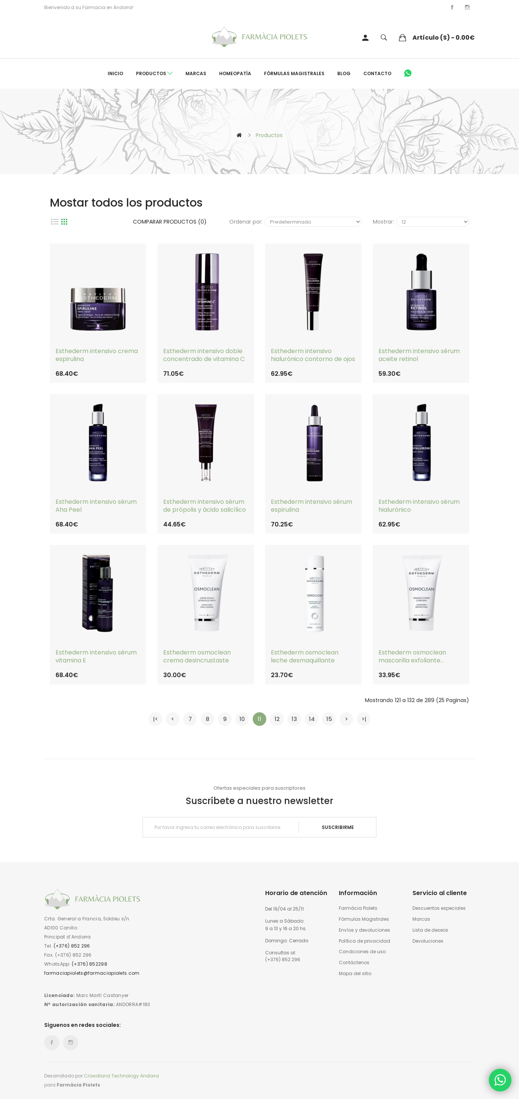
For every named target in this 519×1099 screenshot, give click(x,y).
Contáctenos (354, 963)
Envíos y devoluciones (364, 930)
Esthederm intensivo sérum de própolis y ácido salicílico (204, 506)
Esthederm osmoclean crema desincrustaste (197, 657)
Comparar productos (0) (170, 221)
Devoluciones (427, 941)
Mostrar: (383, 221)
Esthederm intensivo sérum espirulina (311, 506)
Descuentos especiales (439, 908)
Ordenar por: (246, 221)
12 (277, 719)
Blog (344, 73)
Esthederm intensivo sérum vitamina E (96, 657)
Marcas (195, 73)
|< (155, 719)
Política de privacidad (364, 941)
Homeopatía (235, 73)
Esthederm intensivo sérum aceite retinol (419, 355)
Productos (154, 73)
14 (312, 719)
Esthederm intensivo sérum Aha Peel (96, 506)
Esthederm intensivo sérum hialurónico (419, 506)
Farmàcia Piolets (358, 908)
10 (242, 719)
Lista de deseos (430, 930)
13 (294, 719)
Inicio (115, 73)
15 (329, 719)
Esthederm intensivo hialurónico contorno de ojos (313, 355)
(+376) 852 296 (72, 946)
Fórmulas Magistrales (294, 73)
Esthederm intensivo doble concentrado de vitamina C (204, 355)
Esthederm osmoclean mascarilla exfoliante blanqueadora (412, 657)
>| (363, 719)
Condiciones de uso (362, 952)
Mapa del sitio (355, 974)
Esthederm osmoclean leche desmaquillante (304, 657)
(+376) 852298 (89, 964)
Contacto (377, 73)
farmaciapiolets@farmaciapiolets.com (92, 973)
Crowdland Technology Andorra (121, 1076)
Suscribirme (338, 827)
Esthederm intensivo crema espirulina (97, 355)
